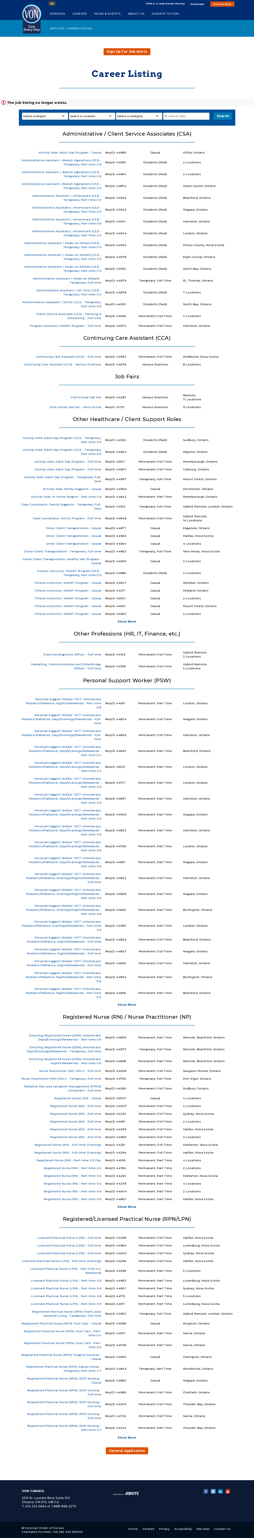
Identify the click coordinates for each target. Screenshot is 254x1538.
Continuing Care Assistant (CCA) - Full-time (68, 356)
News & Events (107, 13)
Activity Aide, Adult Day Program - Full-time (67, 461)
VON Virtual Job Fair (85, 397)
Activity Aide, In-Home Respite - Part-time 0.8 (66, 496)
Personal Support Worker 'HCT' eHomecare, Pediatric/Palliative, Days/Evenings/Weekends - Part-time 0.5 (65, 767)
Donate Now (222, 4)
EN (52, 3)
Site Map (203, 1529)
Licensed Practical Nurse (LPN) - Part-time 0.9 (66, 1304)
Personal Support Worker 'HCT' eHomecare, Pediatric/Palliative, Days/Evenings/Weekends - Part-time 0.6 (65, 782)
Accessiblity (183, 1529)
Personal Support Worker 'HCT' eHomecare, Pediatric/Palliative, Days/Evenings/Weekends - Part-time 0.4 (65, 751)
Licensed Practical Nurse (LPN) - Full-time (69, 1237)
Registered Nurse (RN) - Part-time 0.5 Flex (68, 1160)
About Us (136, 13)
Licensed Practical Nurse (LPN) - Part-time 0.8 (66, 1280)
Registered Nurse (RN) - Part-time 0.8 (72, 1191)
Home (133, 1529)
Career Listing (79, 28)
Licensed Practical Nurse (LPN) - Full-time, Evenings (61, 1261)
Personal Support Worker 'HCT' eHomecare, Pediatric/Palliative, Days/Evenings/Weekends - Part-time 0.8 (65, 830)
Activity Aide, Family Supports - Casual (72, 489)
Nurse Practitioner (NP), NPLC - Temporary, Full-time (61, 1078)
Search (223, 116)
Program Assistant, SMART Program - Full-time (65, 326)
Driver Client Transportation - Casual (73, 528)
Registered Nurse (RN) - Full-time (75, 1106)
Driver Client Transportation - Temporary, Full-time (62, 551)
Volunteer (197, 4)
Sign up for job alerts (127, 52)
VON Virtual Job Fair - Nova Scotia (75, 407)
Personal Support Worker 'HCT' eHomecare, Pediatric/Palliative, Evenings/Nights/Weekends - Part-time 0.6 (63, 894)
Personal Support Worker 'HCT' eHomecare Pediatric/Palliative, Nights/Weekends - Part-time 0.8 (63, 703)
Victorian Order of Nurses (44, 1528)
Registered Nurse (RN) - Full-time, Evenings (67, 1145)
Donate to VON (165, 13)
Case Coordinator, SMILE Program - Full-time (67, 518)
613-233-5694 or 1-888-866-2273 (50, 1506)
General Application (127, 1451)
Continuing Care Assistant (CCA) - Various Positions (62, 364)
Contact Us (222, 1529)
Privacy (164, 1529)
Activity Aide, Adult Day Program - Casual (69, 152)
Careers (79, 13)
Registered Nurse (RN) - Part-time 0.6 (72, 1168)
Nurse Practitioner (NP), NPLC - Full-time (70, 1071)
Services (57, 13)
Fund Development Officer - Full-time (72, 654)
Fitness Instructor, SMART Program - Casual (68, 583)
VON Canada (33, 1491)
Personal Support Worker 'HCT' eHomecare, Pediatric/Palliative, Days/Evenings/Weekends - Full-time (61, 719)
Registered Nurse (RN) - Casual (77, 1098)
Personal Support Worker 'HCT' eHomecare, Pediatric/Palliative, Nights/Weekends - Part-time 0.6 (63, 977)
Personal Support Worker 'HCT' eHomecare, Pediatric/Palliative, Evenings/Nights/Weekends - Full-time (63, 878)
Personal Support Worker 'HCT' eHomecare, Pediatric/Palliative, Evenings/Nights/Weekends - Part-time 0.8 (63, 910)
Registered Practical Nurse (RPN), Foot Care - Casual (61, 1323)
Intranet (148, 1529)
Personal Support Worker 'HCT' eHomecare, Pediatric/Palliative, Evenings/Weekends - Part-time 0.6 (61, 925)
